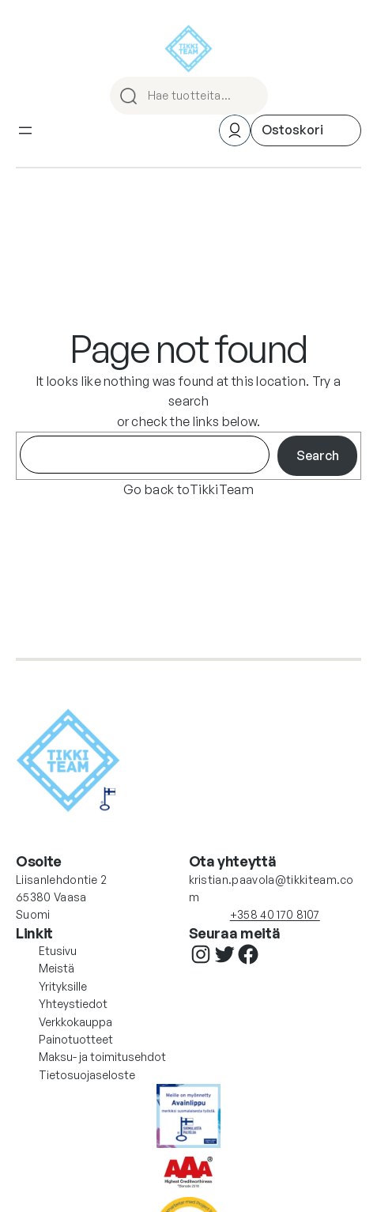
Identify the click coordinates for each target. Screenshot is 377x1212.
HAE (249, 96)
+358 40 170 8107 (275, 914)
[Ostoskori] (306, 130)
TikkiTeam (222, 489)
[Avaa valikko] (25, 130)
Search (317, 455)
